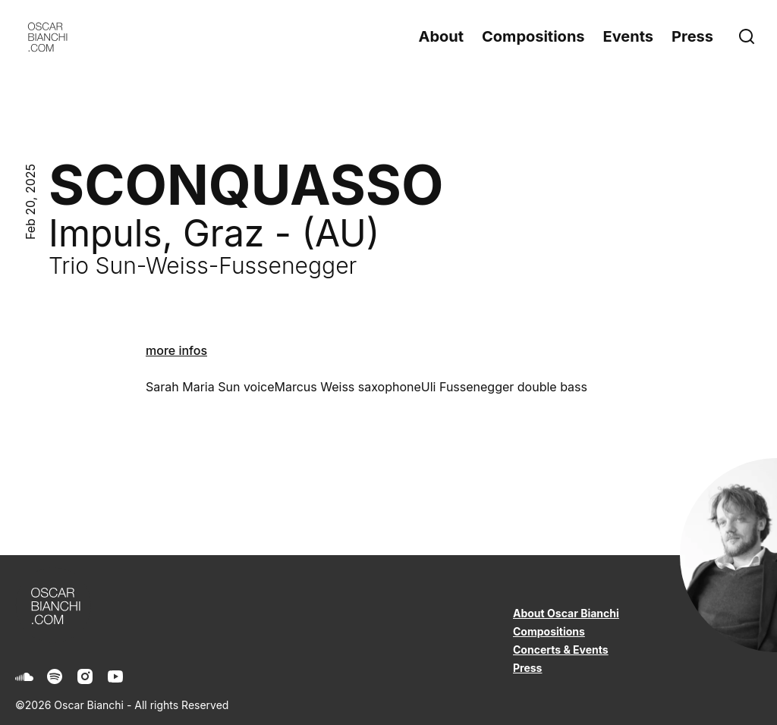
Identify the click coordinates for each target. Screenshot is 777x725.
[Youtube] (115, 676)
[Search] (750, 36)
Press (692, 36)
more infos (176, 350)
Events (628, 36)
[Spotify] (55, 676)
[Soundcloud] (24, 676)
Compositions (533, 36)
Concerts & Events (561, 649)
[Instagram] (85, 676)
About (441, 36)
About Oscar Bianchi (566, 613)
